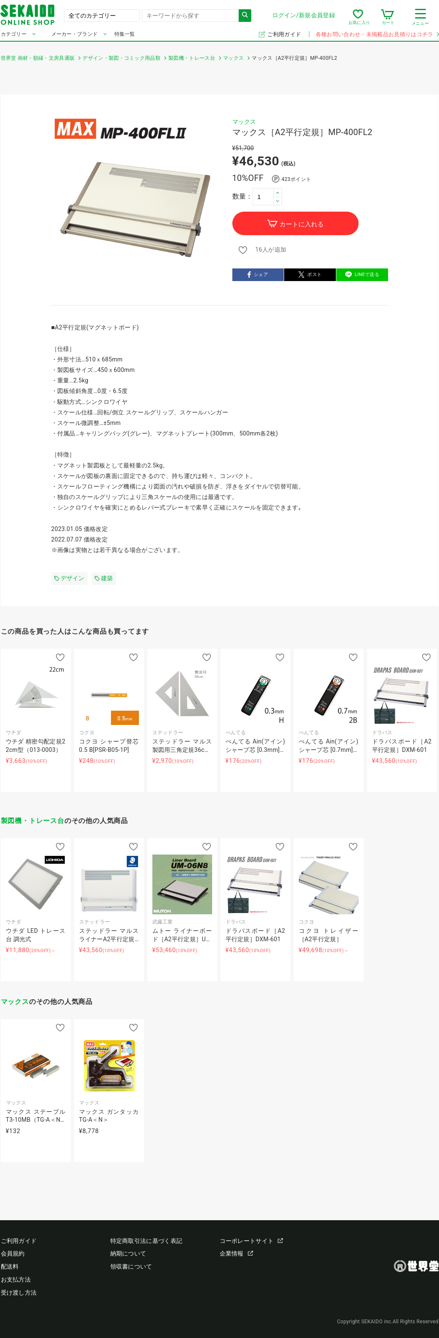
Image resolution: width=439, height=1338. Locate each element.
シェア (257, 275)
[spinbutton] (267, 196)
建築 (104, 578)
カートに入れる (295, 224)
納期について (128, 1253)
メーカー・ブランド (74, 37)
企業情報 (236, 1253)
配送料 (10, 1266)
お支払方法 (16, 1279)
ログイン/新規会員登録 (303, 16)
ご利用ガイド (284, 37)
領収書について (131, 1266)
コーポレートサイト (251, 1240)
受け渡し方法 (19, 1292)
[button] (277, 192)
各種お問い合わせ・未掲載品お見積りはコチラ (377, 37)
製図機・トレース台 (32, 821)
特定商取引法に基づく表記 (146, 1240)
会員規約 (13, 1253)
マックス (244, 121)
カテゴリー (14, 37)
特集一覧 (124, 37)
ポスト (310, 275)
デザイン (69, 578)
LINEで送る (362, 275)
